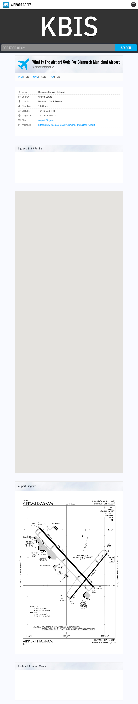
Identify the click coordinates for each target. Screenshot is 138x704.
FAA (51, 77)
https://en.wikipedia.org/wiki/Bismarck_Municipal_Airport (66, 125)
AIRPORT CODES (17, 4)
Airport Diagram (46, 120)
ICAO (35, 77)
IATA (20, 77)
